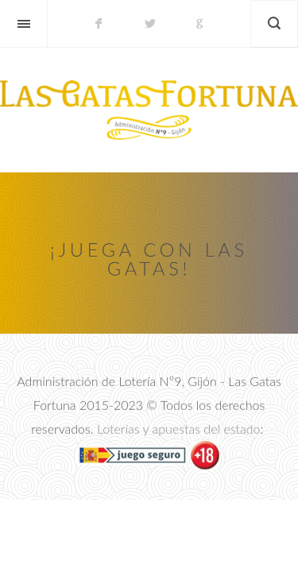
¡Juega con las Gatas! (149, 258)
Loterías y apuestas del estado (179, 429)
